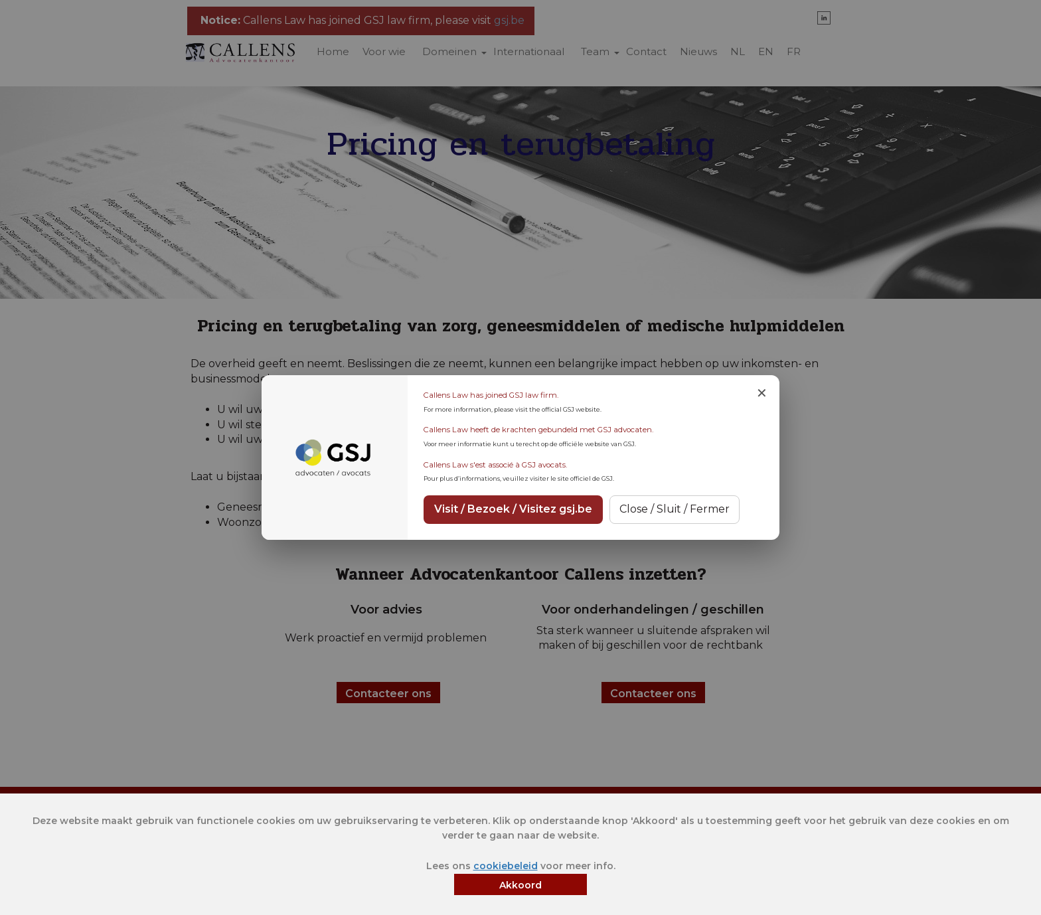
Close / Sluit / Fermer (674, 509)
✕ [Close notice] (761, 393)
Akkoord (520, 885)
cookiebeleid (505, 866)
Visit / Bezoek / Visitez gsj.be (513, 509)
